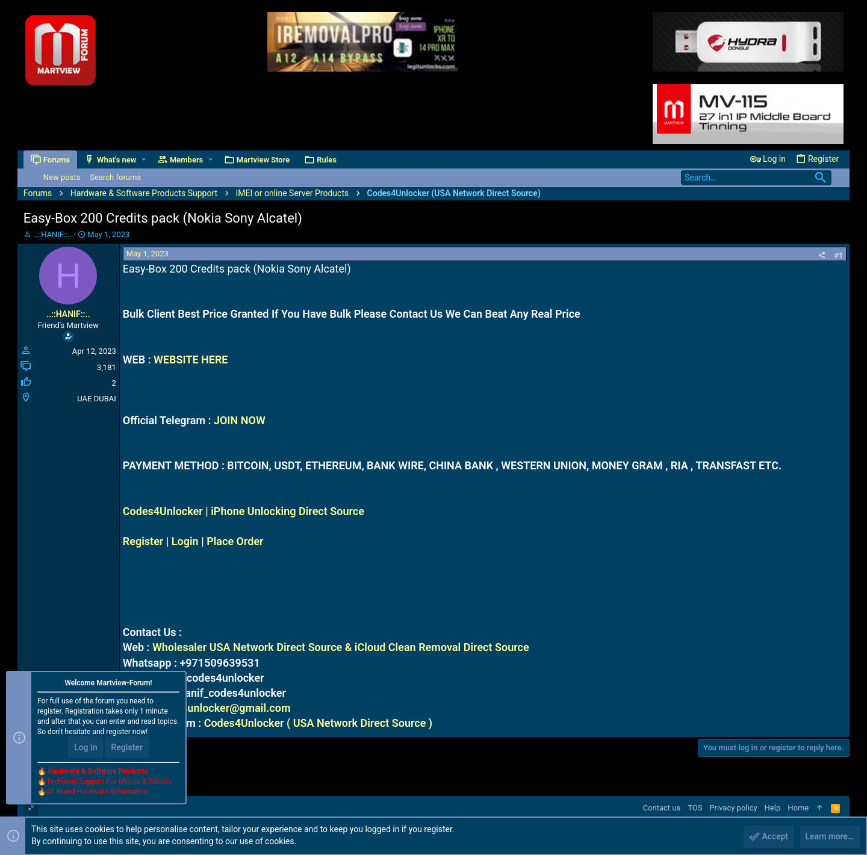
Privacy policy (733, 807)
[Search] (756, 177)
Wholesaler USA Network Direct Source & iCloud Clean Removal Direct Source (340, 647)
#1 (838, 255)
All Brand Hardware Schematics (97, 792)
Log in (85, 748)
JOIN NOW (240, 420)
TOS (695, 807)
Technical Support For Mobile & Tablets (109, 782)
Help (773, 807)
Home (798, 807)
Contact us (662, 807)
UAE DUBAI (96, 398)
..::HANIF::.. (52, 234)
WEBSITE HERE (191, 359)
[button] (143, 159)
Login (185, 541)
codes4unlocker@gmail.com (221, 708)
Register (143, 541)
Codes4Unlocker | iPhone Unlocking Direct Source (243, 511)
